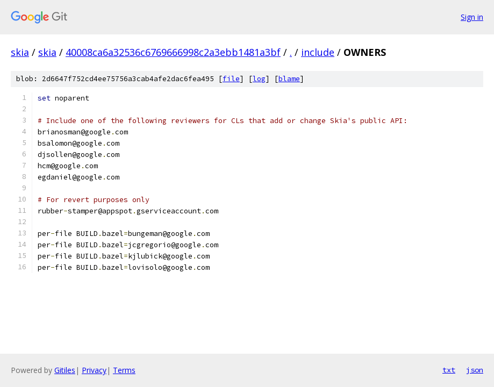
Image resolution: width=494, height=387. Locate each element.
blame (289, 78)
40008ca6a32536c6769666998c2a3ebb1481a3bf (173, 52)
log (259, 78)
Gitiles (64, 370)
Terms (124, 370)
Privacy (94, 370)
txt (448, 370)
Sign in (472, 17)
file (231, 78)
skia (20, 52)
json (474, 370)
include (317, 52)
